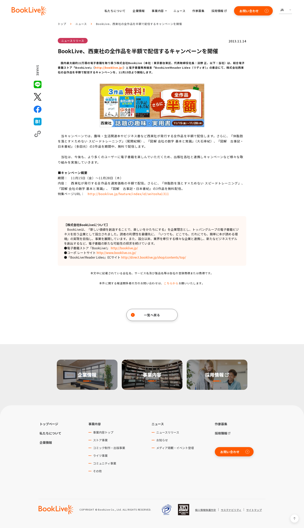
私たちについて (115, 11)
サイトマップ (254, 510)
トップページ (49, 424)
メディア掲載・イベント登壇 (175, 448)
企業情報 (139, 11)
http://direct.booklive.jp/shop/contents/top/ (153, 257)
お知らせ (162, 440)
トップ (62, 24)
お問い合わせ (254, 11)
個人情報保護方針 (205, 510)
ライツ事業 (100, 455)
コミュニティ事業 (104, 463)
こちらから (171, 283)
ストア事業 (100, 440)
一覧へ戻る (145, 315)
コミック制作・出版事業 (109, 448)
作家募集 (198, 11)
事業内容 (94, 424)
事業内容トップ (103, 432)
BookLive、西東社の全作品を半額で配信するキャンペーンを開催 (139, 24)
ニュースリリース (72, 41)
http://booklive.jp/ (109, 67)
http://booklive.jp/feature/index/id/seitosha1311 (128, 193)
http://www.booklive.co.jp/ (116, 252)
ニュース (179, 11)
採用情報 (218, 11)
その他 (97, 471)
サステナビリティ (231, 510)
